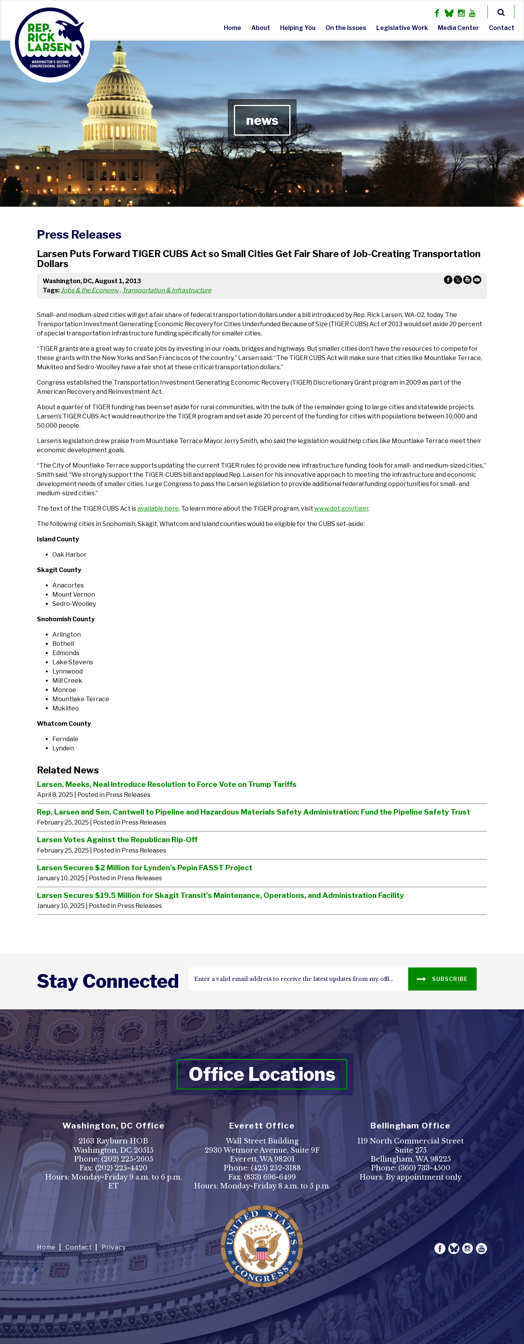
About (260, 28)
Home (232, 28)
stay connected (108, 981)
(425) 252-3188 (276, 1168)
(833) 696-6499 (270, 1177)
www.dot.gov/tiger (341, 508)
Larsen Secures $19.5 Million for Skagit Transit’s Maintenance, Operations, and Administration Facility (220, 895)
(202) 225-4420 (121, 1168)
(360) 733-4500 (424, 1168)
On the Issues (345, 28)
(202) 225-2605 (127, 1159)
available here (158, 508)
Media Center (458, 28)
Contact (501, 28)
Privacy (114, 1247)
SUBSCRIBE (442, 978)
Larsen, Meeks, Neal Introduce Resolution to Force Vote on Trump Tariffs (167, 784)
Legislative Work (402, 28)
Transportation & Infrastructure (166, 290)
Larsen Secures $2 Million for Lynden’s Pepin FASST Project (144, 867)
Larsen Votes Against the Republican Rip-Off (117, 839)
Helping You (297, 28)
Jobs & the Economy (89, 290)
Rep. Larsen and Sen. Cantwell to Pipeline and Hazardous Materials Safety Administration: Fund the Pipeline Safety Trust (253, 812)
